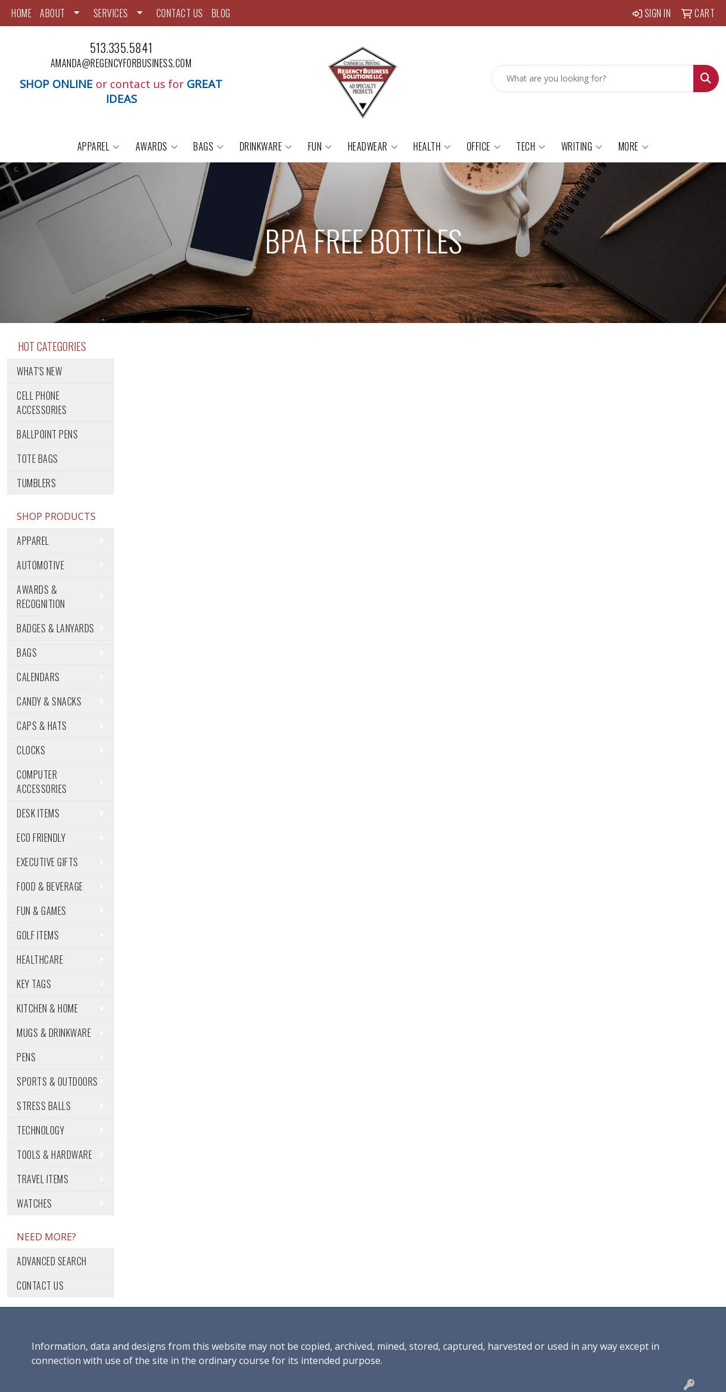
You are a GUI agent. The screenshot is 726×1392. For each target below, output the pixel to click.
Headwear (373, 146)
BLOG (221, 13)
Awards (157, 146)
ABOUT (52, 13)
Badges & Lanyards (56, 628)
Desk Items (38, 813)
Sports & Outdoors (57, 1081)
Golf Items (38, 935)
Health (432, 146)
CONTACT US (179, 13)
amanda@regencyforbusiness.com (121, 63)
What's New (39, 371)
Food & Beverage (50, 886)
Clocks (31, 750)
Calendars (38, 677)
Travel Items (42, 1179)
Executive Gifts (47, 862)
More (633, 146)
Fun (320, 146)
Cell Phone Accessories (42, 402)
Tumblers (36, 483)
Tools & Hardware (54, 1155)
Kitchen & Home (47, 1008)
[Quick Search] (592, 78)
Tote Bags (37, 459)
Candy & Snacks (49, 701)
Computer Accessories (42, 781)
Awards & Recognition (41, 596)
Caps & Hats (42, 726)
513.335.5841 (121, 48)
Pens (26, 1057)
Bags (208, 146)
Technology (40, 1130)
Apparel (98, 146)
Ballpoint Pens (47, 434)
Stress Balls (44, 1106)
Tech (531, 146)
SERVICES (110, 13)
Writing (582, 146)
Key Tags (34, 984)
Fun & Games (42, 911)
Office (484, 146)
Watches (34, 1203)
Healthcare (40, 959)
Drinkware (266, 146)
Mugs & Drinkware (54, 1033)
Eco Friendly (41, 837)
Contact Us (40, 1285)
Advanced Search (52, 1261)
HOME (21, 13)
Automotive (40, 565)
